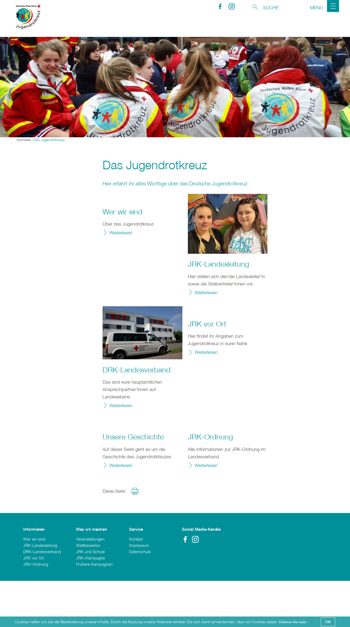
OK (328, 621)
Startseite (23, 140)
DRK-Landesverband (137, 370)
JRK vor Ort (207, 370)
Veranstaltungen (90, 584)
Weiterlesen (120, 279)
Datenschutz (140, 597)
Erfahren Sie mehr (293, 622)
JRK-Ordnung (210, 483)
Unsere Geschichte (133, 483)
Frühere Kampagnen (94, 610)
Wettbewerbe (88, 591)
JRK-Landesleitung (218, 264)
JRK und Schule (90, 597)
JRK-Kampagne (90, 604)
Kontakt (136, 584)
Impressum (139, 591)
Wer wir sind (122, 257)
